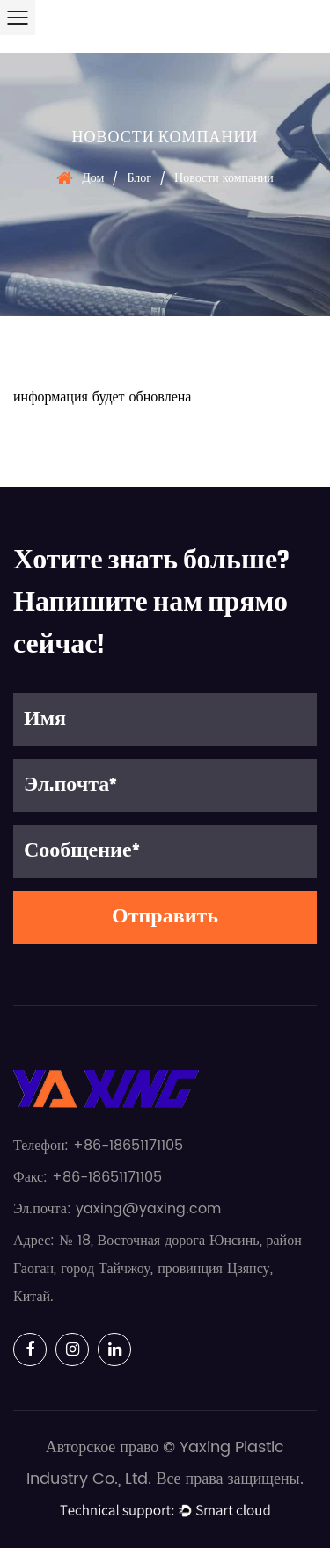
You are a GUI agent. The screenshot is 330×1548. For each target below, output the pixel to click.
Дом (93, 178)
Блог (139, 178)
